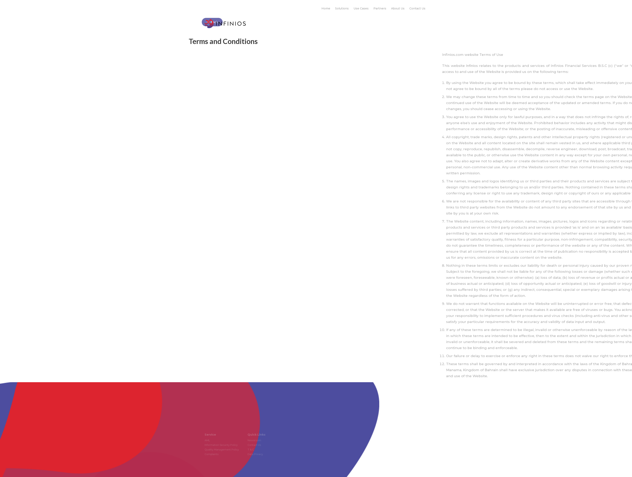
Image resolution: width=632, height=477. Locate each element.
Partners (379, 8)
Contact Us (417, 8)
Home (325, 8)
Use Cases (361, 8)
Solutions (342, 8)
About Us (398, 8)
